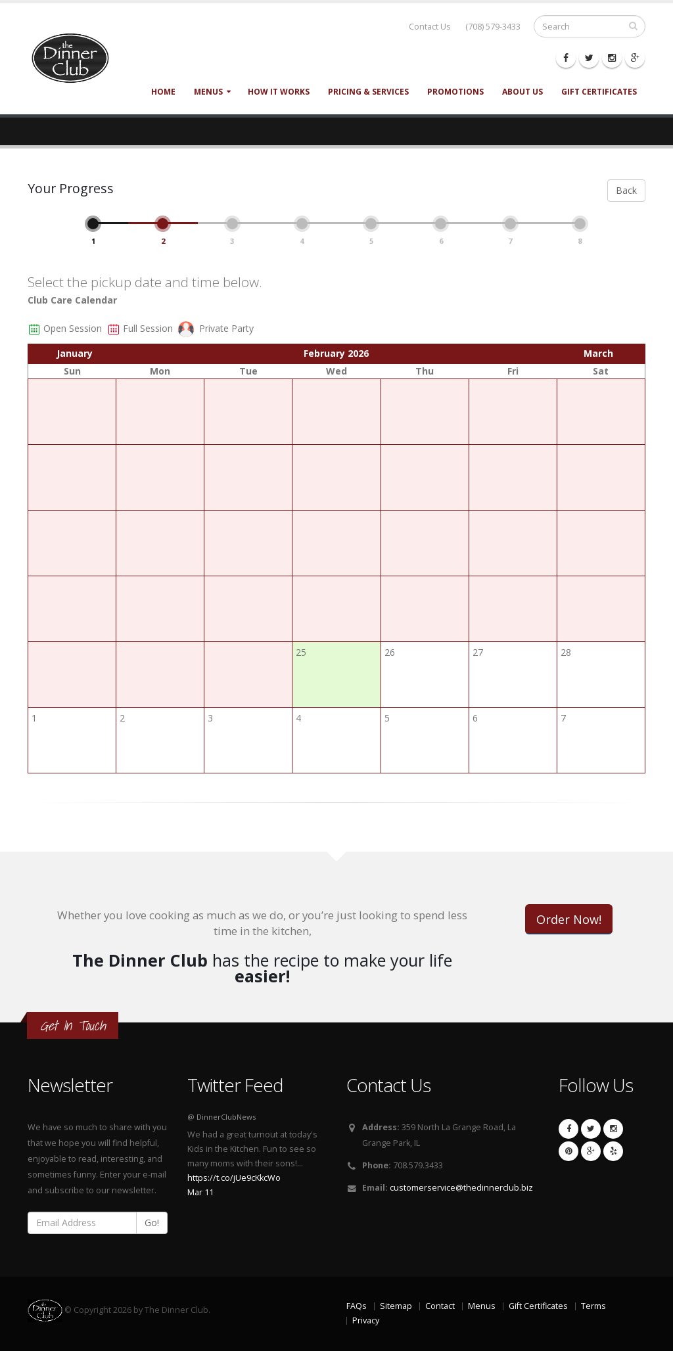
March (598, 353)
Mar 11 (200, 1192)
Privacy (365, 1320)
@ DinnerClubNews (221, 1117)
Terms (593, 1306)
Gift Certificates (599, 91)
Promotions (455, 91)
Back (626, 190)
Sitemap (396, 1306)
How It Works (279, 91)
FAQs (356, 1306)
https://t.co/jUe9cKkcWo (234, 1177)
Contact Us (430, 26)
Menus (208, 91)
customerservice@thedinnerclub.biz (461, 1187)
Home (163, 91)
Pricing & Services (368, 91)
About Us (522, 91)
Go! (152, 1222)
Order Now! (568, 919)
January (75, 353)
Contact (440, 1306)
